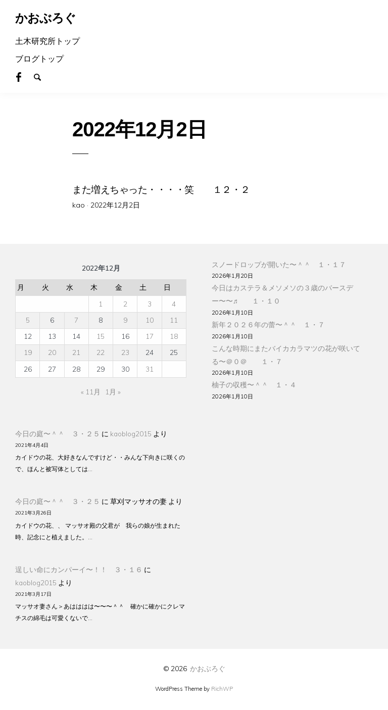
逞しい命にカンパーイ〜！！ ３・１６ (78, 569)
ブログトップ (39, 59)
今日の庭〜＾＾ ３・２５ (57, 433)
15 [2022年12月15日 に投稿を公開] (100, 336)
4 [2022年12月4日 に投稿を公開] (174, 303)
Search (42, 76)
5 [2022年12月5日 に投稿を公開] (28, 320)
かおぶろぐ (207, 668)
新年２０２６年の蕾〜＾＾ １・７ (268, 324)
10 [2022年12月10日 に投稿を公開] (150, 320)
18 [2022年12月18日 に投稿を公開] (174, 336)
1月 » (113, 391)
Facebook (24, 76)
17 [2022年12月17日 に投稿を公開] (150, 336)
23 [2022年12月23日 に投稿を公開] (125, 352)
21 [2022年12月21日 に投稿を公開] (76, 352)
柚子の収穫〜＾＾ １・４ (254, 384)
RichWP (222, 688)
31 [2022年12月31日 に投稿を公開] (150, 369)
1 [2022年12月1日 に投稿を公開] (101, 303)
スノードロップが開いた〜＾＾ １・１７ (279, 264)
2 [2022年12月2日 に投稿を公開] (125, 303)
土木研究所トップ (47, 41)
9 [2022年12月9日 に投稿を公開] (125, 320)
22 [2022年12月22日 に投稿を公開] (100, 352)
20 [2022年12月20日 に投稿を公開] (52, 352)
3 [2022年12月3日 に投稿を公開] (150, 303)
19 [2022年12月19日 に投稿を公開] (28, 352)
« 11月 (91, 391)
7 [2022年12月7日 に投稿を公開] (76, 320)
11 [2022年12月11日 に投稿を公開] (174, 320)
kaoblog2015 (131, 433)
